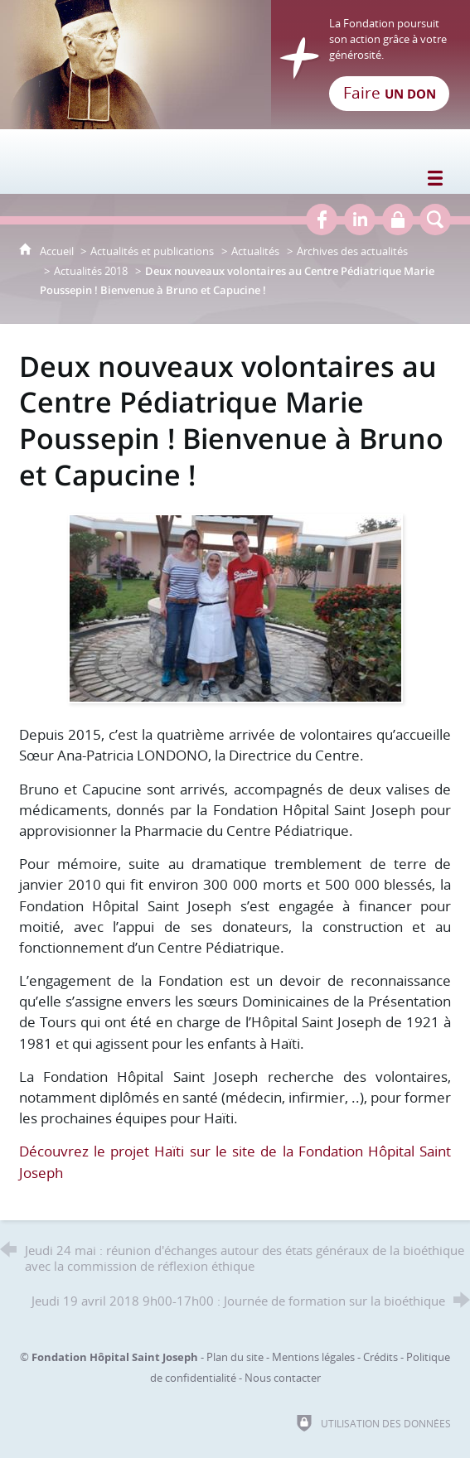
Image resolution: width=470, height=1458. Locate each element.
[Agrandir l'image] (235, 606)
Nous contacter (283, 1377)
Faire (389, 93)
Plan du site (235, 1356)
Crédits (380, 1356)
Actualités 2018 (91, 270)
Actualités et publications (152, 251)
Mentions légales (313, 1356)
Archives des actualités (352, 251)
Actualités (255, 251)
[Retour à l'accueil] (235, 64)
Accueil (58, 251)
